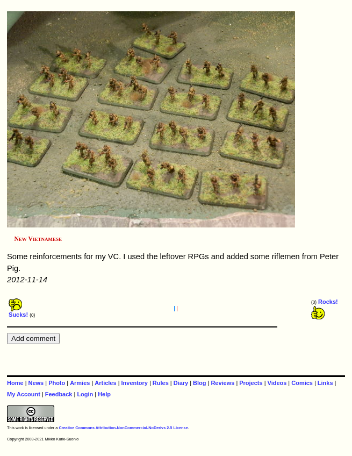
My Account (23, 394)
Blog (199, 383)
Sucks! (18, 312)
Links (325, 383)
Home (15, 383)
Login (85, 394)
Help (104, 394)
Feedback (59, 394)
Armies (80, 383)
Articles (105, 383)
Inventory (134, 383)
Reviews (222, 383)
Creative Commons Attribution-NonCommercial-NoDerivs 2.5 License (123, 427)
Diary (181, 383)
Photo (56, 383)
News (36, 383)
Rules (161, 383)
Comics (302, 383)
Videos (277, 383)
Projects (250, 383)
